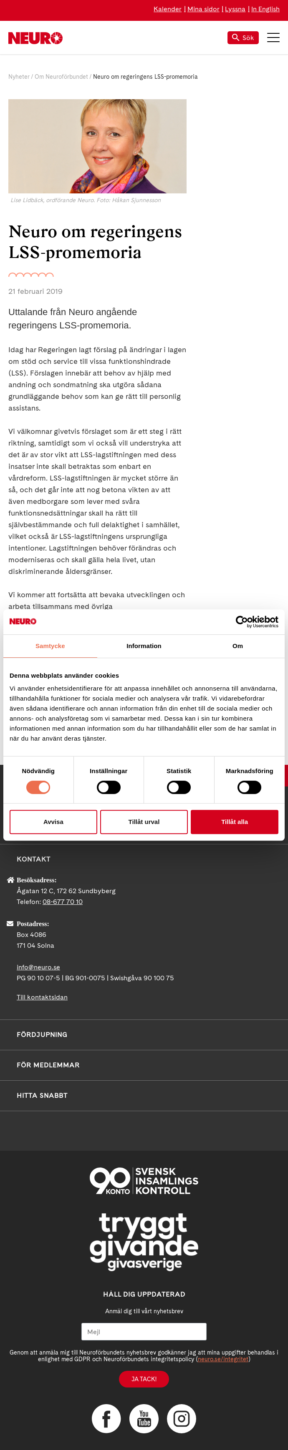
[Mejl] (144, 1331)
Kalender (168, 9)
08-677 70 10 (63, 902)
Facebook (106, 1418)
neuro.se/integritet (223, 1359)
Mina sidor (203, 9)
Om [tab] (237, 645)
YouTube (144, 1418)
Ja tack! (144, 1379)
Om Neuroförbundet (61, 76)
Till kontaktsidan (42, 997)
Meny (273, 37)
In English (265, 9)
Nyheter (19, 76)
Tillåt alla (234, 821)
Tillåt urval (144, 821)
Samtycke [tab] (50, 645)
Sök (243, 38)
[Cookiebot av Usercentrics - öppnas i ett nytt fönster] (241, 622)
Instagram (181, 1418)
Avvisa (53, 821)
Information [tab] (144, 645)
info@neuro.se (38, 967)
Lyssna (235, 9)
